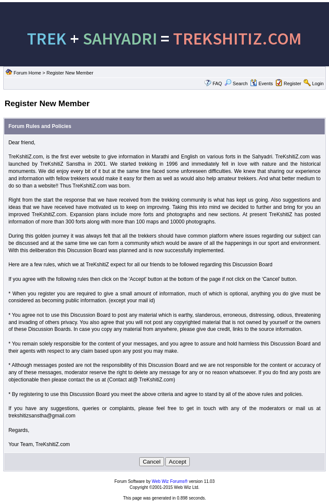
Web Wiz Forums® (170, 481)
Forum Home (27, 72)
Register (292, 83)
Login (317, 83)
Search (236, 83)
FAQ (217, 83)
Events (261, 83)
